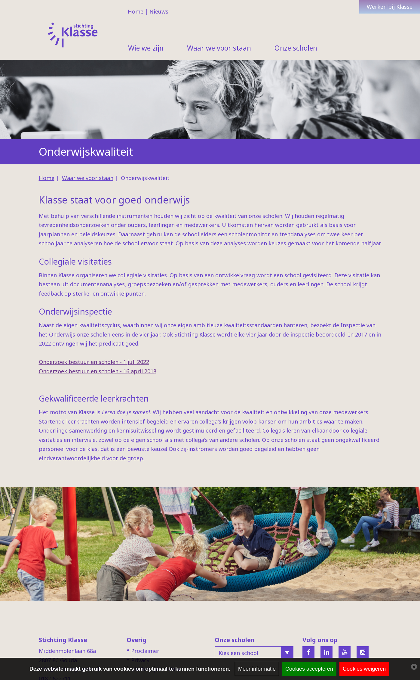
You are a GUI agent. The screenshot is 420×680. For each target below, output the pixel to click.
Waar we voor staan (219, 48)
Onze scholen (295, 48)
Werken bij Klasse (389, 6)
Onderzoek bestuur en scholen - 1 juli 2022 (94, 361)
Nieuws (158, 11)
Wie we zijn (146, 48)
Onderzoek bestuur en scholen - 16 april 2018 (97, 371)
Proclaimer (145, 650)
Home (135, 11)
